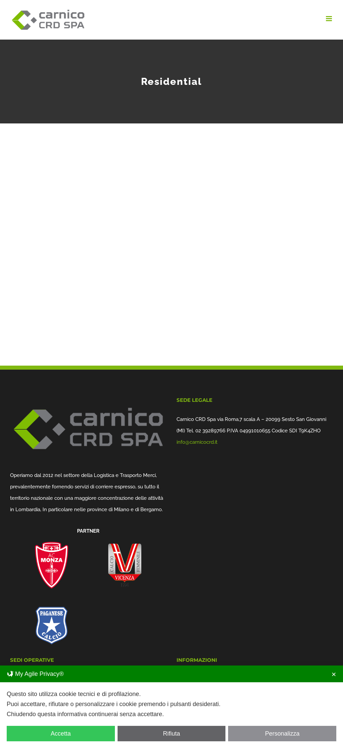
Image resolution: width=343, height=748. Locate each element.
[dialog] (171, 706)
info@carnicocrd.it (197, 442)
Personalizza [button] (282, 733)
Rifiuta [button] (171, 733)
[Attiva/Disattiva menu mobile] (329, 18)
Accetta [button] (61, 733)
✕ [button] (333, 674)
